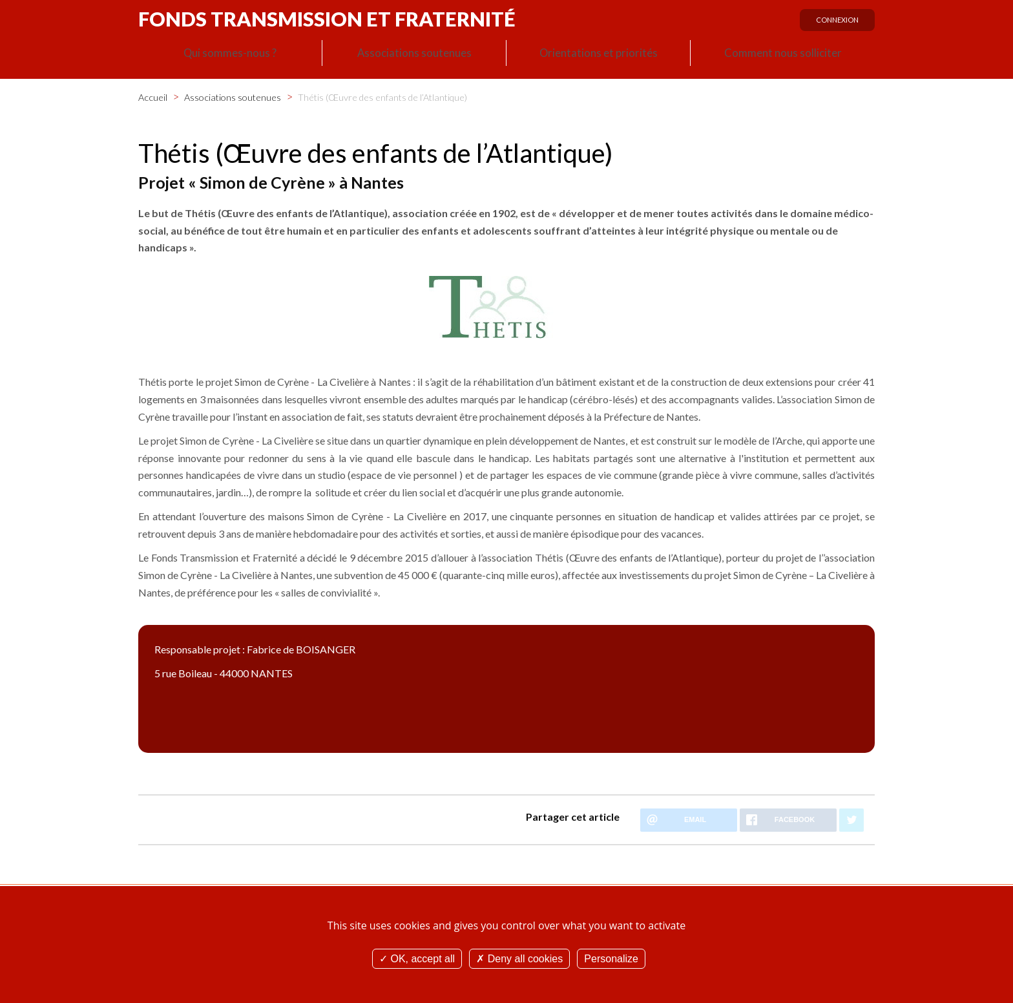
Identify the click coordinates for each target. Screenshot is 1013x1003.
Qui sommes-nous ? (230, 55)
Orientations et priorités (598, 55)
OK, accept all (417, 958)
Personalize (611, 958)
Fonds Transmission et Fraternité (327, 18)
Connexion (834, 24)
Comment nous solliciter (783, 55)
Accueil (152, 95)
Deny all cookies (519, 958)
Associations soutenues (414, 55)
